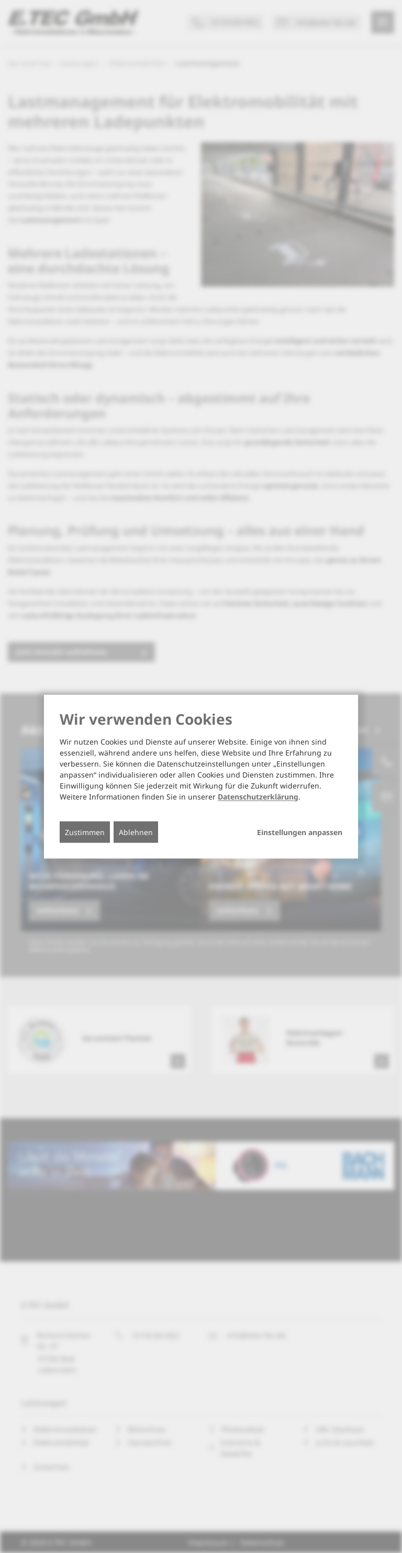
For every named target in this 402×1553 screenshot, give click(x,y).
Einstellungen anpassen (299, 832)
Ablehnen (136, 832)
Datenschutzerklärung (258, 796)
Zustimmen (85, 832)
